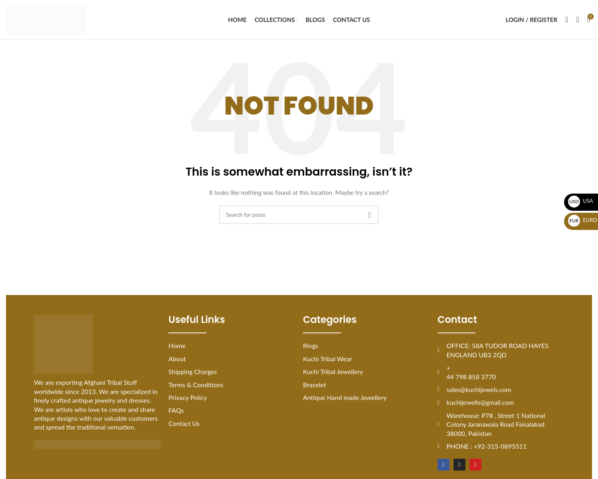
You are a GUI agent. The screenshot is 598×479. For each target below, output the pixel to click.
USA (580, 201)
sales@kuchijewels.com (479, 392)
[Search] (566, 21)
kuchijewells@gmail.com (480, 404)
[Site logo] (46, 20)
